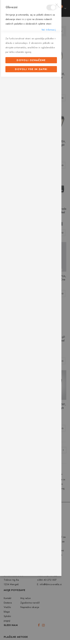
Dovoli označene (31, 399)
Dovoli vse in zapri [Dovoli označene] (31, 408)
